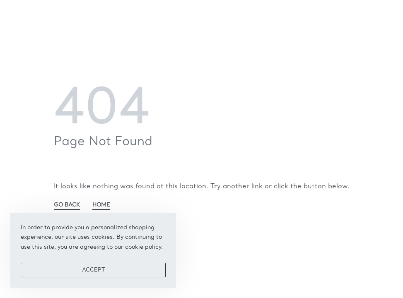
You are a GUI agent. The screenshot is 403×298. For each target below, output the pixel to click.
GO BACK (67, 205)
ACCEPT (93, 270)
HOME (101, 205)
